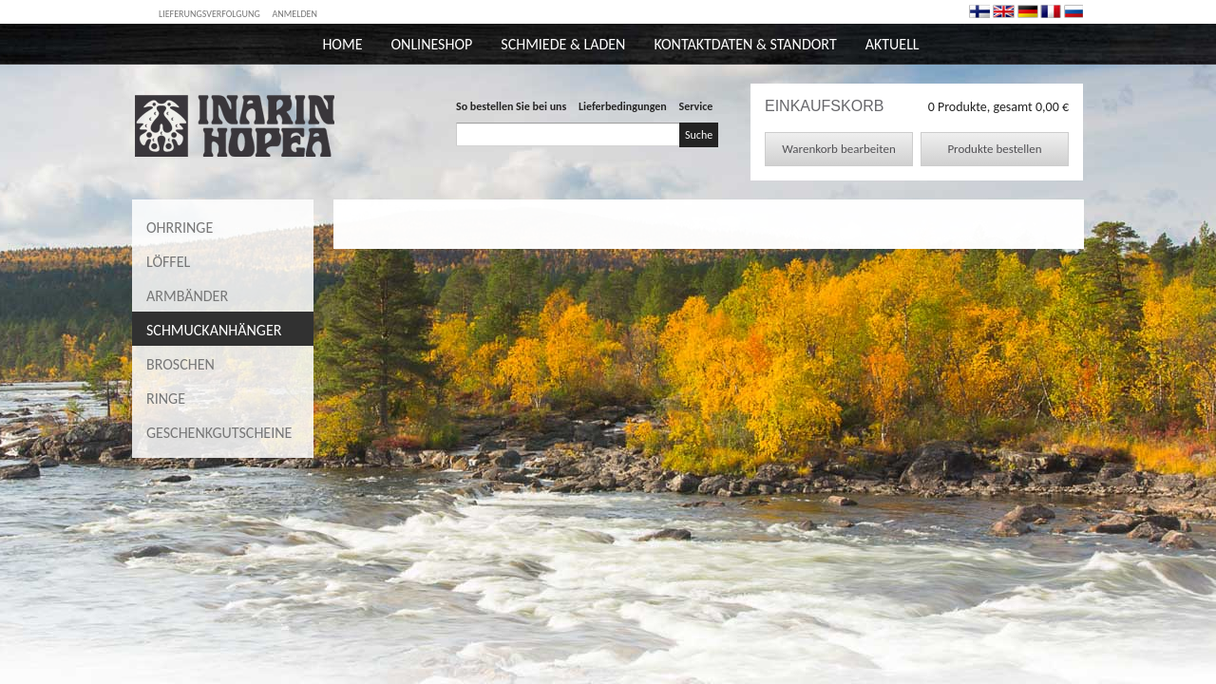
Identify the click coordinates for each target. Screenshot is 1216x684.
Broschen (180, 364)
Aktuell (892, 44)
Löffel (168, 262)
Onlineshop (431, 44)
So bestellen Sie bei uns (511, 106)
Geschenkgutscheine (219, 433)
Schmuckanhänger (213, 330)
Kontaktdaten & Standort (745, 44)
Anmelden (295, 14)
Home (342, 44)
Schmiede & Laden (563, 44)
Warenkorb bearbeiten (838, 149)
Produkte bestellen (994, 149)
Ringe (165, 399)
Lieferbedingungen (623, 106)
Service (696, 106)
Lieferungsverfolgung (209, 14)
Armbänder (187, 296)
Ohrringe (179, 227)
